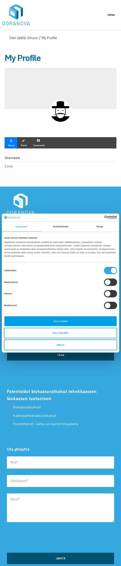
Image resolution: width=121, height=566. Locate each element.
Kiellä (60, 345)
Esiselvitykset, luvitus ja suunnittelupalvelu (45, 423)
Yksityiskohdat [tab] (60, 226)
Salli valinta (61, 333)
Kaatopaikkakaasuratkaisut (34, 415)
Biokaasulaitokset (27, 407)
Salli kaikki (60, 321)
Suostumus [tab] (21, 226)
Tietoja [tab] (99, 226)
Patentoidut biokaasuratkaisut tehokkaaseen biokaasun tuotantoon (52, 395)
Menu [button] (111, 15)
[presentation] (42, 539)
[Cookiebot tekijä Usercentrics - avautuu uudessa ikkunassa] (97, 217)
